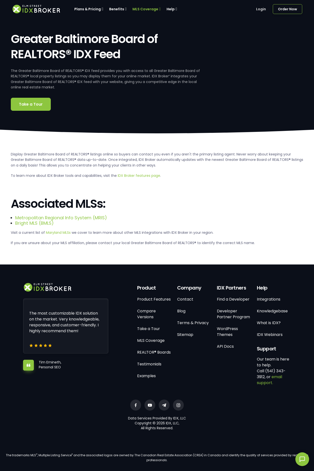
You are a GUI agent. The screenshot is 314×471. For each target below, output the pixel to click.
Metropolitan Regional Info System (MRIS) (61, 218)
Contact (185, 299)
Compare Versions (146, 314)
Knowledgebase (272, 311)
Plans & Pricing (87, 9)
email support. (269, 380)
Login (261, 9)
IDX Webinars (270, 334)
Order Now (287, 9)
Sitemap (185, 334)
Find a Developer (233, 299)
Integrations (268, 299)
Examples (146, 376)
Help (171, 9)
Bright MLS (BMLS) (34, 223)
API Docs (225, 346)
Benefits (116, 9)
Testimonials (149, 364)
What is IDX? (269, 323)
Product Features (154, 299)
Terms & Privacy (193, 323)
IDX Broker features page (139, 175)
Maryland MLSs (58, 232)
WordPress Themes (227, 331)
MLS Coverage (145, 9)
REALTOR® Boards (154, 352)
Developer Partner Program (233, 314)
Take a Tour (31, 104)
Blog (181, 311)
